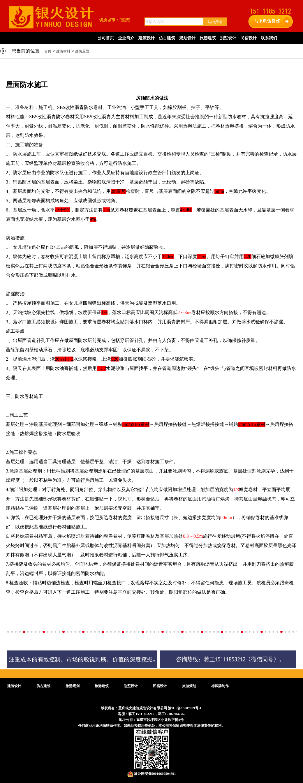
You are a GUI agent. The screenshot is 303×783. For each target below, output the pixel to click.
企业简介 (126, 38)
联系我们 (269, 38)
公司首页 (106, 38)
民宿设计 (248, 38)
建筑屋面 (82, 51)
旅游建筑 (208, 38)
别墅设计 (228, 38)
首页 (47, 51)
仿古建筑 (167, 38)
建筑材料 (63, 51)
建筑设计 (146, 38)
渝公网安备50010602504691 (151, 774)
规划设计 (187, 38)
